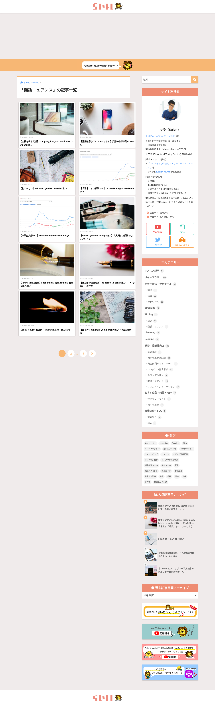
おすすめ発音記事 (159, 360)
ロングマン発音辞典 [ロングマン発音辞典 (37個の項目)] (170, 463)
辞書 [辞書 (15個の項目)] (184, 479)
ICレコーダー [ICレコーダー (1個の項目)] (150, 446)
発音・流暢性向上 (157, 348)
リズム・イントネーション (164, 389)
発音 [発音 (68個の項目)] (161, 479)
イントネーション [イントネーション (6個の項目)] (152, 452)
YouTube (158, 228)
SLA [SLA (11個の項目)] (185, 446)
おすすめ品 (156, 407)
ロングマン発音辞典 (160, 372)
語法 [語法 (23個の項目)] (177, 479)
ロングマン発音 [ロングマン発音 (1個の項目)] (151, 463)
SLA (152, 426)
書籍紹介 (155, 420)
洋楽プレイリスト (159, 402)
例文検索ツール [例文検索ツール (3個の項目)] (151, 468)
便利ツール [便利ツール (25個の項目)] (166, 468)
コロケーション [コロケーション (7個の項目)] (186, 452)
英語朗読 (155, 354)
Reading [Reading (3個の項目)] (175, 446)
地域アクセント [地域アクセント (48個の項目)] (151, 474)
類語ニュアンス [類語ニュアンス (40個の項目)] (160, 485)
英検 (152, 291)
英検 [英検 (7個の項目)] (169, 479)
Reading (152, 341)
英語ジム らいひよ (182, 241)
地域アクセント (158, 383)
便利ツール (156, 303)
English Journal (163, 171)
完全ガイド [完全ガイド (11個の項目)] (166, 474)
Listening (153, 334)
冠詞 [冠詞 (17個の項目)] (176, 468)
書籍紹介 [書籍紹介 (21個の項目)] (178, 474)
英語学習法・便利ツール (161, 285)
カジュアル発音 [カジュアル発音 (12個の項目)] (169, 452)
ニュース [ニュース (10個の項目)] (165, 457)
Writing (151, 316)
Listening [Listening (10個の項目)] (164, 446)
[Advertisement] (107, 35)
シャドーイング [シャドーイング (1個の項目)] (151, 457)
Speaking (153, 309)
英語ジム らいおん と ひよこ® (160, 136)
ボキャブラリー (156, 278)
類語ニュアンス (158, 328)
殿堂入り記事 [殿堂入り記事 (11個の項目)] (150, 479)
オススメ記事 (155, 271)
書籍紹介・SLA (156, 414)
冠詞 (152, 322)
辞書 (152, 297)
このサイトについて (159, 212)
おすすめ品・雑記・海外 (161, 395)
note (182, 228)
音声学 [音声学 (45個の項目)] (147, 485)
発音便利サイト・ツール (163, 366)
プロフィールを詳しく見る (163, 217)
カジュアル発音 (158, 377)
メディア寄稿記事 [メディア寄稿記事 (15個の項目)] (180, 457)
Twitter (158, 241)
